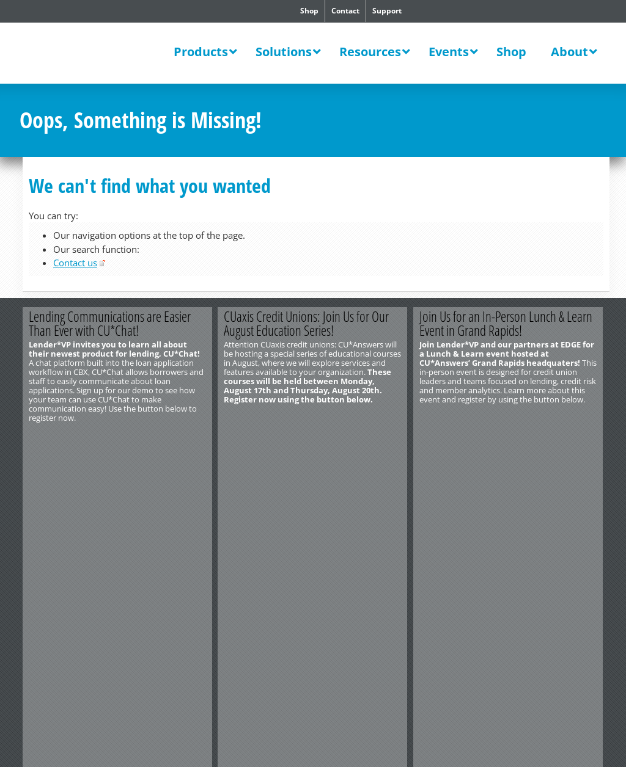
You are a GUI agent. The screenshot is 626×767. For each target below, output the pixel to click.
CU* (96, 53)
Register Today (360, 438)
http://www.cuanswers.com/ (64, 472)
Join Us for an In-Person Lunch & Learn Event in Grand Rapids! (506, 323)
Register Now (165, 438)
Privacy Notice (86, 491)
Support (387, 10)
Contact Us (38, 463)
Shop (309, 10)
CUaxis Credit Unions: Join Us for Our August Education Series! (306, 323)
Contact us (75, 262)
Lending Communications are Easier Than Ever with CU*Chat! (110, 323)
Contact (345, 10)
